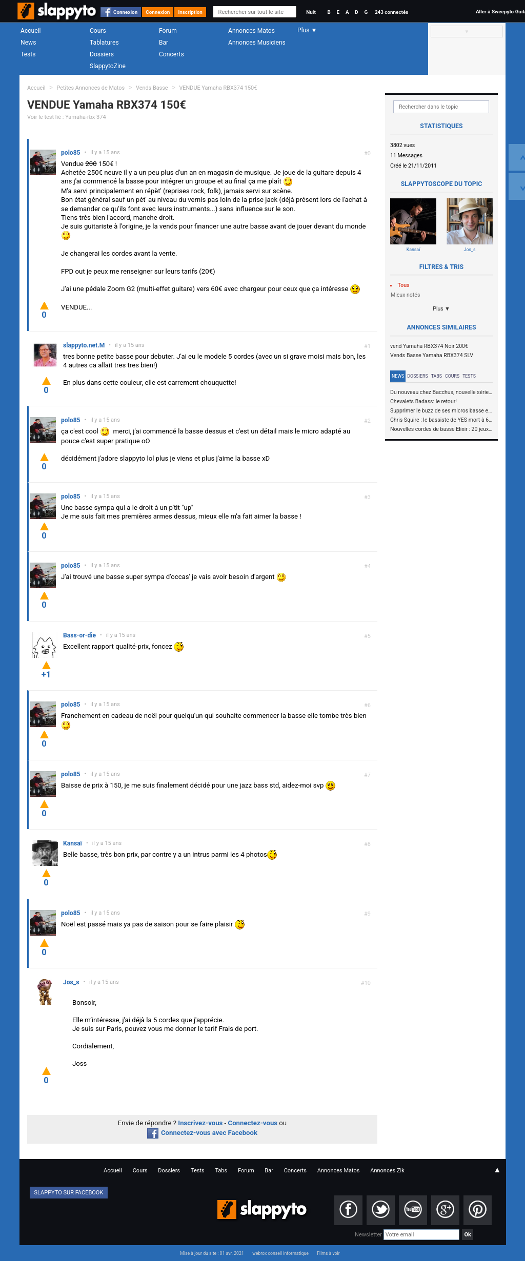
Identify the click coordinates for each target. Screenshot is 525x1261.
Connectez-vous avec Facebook (202, 1132)
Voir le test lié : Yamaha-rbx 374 (66, 117)
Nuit (310, 12)
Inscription (190, 12)
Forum (168, 30)
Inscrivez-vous (200, 1123)
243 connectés (391, 12)
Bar (163, 42)
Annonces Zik (387, 1170)
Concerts (171, 54)
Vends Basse (152, 88)
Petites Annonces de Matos (90, 88)
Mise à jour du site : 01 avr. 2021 (212, 1253)
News (28, 42)
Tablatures (104, 42)
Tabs (436, 376)
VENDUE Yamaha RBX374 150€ (218, 88)
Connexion (125, 12)
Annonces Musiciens (257, 42)
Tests (28, 54)
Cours (98, 30)
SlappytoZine (108, 66)
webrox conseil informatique (280, 1253)
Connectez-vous (253, 1123)
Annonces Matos (251, 30)
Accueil (31, 30)
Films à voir (328, 1253)
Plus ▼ (441, 308)
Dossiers (102, 54)
